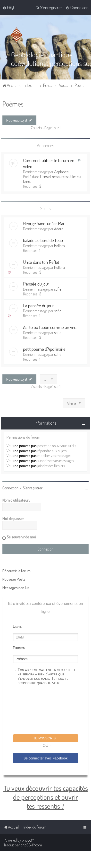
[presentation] (50, 710)
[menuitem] (8, 7)
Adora (58, 228)
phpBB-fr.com (31, 845)
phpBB (27, 840)
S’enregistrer (32, 488)
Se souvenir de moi (21, 537)
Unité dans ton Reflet (41, 262)
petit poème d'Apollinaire (44, 349)
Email (17, 626)
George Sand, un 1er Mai (43, 223)
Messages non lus (15, 587)
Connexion (10, 488)
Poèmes (13, 103)
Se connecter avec (45, 758)
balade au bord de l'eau (43, 240)
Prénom (19, 648)
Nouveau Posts (13, 579)
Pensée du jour (36, 284)
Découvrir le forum (16, 570)
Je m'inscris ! (45, 738)
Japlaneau (62, 171)
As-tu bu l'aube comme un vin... (50, 327)
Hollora (59, 245)
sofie (57, 289)
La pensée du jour (38, 305)
